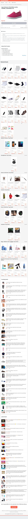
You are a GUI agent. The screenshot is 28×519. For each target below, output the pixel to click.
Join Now (14, 507)
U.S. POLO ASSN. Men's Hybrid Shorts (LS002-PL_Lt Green (14, 356)
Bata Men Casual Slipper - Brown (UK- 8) (12, 339)
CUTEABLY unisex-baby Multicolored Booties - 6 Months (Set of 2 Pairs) (10, 132)
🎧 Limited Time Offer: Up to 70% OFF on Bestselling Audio (14, 439)
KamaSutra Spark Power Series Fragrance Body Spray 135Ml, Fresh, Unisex (16, 296)
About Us (3, 510)
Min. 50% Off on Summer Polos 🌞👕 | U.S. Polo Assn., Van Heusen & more (16, 424)
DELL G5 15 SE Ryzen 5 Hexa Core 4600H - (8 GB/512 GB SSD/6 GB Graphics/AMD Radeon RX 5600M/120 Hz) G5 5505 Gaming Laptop (10, 235)
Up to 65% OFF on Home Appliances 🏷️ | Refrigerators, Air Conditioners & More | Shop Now (14, 436)
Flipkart (5, 150)
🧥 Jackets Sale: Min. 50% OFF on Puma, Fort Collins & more (14, 449)
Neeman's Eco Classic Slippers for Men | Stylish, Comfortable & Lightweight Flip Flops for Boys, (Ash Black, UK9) (23, 102)
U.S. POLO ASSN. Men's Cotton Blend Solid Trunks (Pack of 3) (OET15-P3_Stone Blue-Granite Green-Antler (16, 398)
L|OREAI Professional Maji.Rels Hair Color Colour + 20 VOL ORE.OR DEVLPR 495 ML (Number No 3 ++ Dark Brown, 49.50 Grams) (15, 495)
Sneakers (25, 27)
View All (25, 138)
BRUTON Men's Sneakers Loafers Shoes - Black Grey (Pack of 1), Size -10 (10, 87)
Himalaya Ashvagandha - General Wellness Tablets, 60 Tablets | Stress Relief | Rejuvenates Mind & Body (16, 411)
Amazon (25, 20)
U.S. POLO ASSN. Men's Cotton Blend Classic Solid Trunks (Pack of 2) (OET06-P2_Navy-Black (16, 331)
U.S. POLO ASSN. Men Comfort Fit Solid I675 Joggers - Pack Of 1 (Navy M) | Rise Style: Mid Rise (16, 286)
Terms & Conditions (13, 510)
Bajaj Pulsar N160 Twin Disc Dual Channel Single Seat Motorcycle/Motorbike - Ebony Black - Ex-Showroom (14, 454)
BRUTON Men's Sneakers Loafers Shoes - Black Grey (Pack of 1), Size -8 (3, 102)
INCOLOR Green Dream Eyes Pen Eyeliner (3, 270)
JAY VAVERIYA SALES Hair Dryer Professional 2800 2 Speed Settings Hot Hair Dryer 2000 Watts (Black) (17, 270)
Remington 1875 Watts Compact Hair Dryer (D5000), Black (14, 499)
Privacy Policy (20, 510)
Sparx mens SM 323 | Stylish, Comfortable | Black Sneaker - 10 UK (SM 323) (10, 102)
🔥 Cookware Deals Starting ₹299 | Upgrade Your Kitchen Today (15, 428)
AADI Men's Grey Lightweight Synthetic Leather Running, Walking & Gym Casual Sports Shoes (16, 393)
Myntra (2, 272)
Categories (2, 2)
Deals (9, 2)
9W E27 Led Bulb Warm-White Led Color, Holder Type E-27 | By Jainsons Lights (10, 183)
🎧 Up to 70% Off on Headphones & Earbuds (12, 446)
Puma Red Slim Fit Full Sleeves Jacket (10, 200)
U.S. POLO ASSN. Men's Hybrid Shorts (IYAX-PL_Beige (13, 327)
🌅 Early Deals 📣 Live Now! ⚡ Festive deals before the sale (14, 457)
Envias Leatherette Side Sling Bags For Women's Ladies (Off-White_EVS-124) (3, 132)
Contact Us (8, 510)
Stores (6, 2)
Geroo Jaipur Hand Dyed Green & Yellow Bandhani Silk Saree (3, 200)
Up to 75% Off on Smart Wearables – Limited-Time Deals (14, 431)
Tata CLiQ (2, 202)
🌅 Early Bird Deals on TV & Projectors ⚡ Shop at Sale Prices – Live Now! (15, 461)
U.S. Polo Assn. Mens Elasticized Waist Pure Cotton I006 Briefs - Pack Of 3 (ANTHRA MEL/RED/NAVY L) (16, 300)
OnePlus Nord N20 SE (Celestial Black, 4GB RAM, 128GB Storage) (20, 148)
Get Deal (14, 23)
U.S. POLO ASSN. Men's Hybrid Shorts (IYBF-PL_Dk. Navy (14, 282)
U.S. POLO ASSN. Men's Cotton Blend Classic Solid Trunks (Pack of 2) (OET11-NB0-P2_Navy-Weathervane (16, 335)
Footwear (22, 27)
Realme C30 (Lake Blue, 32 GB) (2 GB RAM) (7, 148)
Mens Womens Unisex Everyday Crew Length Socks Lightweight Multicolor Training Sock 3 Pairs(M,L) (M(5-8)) (17, 117)
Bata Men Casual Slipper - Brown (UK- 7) (12, 370)
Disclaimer (16, 511)
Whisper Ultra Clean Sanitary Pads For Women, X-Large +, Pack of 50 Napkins (16, 402)
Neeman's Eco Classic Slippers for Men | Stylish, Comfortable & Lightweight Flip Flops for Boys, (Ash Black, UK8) (3, 117)
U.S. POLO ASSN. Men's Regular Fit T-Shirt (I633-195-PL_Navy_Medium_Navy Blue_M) (13, 353)
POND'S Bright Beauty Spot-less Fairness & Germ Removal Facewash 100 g (16, 348)
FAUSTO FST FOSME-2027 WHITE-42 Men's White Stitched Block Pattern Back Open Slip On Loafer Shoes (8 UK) (17, 102)
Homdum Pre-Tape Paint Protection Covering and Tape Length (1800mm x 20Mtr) (15, 323)
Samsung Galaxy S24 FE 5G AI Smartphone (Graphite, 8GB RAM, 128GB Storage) (16, 389)
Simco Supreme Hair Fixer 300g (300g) (24, 270)
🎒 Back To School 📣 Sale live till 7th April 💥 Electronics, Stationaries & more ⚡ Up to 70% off (16, 420)
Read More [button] (24, 55)
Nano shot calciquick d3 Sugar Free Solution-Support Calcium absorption (10, 270)
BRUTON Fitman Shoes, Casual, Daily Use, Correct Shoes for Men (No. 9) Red (23, 73)
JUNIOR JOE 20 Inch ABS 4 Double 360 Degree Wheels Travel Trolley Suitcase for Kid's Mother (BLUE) (10, 252)
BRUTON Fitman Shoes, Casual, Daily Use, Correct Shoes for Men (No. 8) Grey (17, 87)
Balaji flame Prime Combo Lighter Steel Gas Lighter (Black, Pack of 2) (4, 183)
